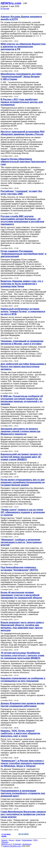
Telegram (5, 842)
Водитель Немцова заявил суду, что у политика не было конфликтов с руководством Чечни (22, 284)
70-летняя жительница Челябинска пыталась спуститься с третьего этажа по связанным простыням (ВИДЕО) (22, 655)
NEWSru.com (11, 3)
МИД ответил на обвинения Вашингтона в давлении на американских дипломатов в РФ (23, 46)
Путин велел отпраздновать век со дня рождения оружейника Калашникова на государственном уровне (23, 482)
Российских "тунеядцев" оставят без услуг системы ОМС (21, 192)
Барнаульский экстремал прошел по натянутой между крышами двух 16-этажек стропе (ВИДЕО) (21, 457)
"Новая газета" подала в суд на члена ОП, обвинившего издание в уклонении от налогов (23, 512)
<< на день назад (6, 835)
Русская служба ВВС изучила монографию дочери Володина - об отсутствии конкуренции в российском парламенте (22, 220)
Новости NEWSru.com (12, 846)
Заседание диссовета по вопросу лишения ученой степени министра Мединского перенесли (20, 431)
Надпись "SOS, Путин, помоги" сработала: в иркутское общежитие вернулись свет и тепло (20, 733)
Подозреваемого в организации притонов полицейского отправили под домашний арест (23, 793)
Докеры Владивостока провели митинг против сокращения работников (22, 704)
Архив (18, 840)
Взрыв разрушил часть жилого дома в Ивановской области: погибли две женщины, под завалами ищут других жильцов (22, 626)
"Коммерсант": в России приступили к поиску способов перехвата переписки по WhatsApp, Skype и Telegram (22, 763)
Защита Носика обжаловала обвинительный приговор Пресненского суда (23, 161)
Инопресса (27, 844)
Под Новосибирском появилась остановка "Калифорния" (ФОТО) (19, 568)
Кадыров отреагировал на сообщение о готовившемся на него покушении (23, 679)
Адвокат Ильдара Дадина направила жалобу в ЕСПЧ (21, 17)
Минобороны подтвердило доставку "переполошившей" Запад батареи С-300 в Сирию (21, 76)
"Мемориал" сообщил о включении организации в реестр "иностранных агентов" (21, 542)
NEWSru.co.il (6, 844)
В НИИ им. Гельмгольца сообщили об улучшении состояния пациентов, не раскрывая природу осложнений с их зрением (22, 400)
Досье (11, 840)
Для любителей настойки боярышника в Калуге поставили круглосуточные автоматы (23, 366)
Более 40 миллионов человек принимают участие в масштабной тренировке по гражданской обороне (21, 595)
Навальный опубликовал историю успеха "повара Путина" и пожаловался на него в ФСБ (23, 311)
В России (5, 8)
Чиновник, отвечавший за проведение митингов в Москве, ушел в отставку (22, 342)
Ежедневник (27, 840)
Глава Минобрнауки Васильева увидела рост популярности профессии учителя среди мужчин (23, 814)
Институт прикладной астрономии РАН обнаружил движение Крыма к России (22, 133)
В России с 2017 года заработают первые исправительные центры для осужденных (22, 102)
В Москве (17, 844)
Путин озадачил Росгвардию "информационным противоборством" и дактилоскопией (23, 254)
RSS (35, 840)
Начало (4, 840)
